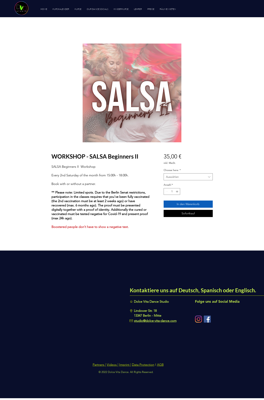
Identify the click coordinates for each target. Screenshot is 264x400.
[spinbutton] (172, 191)
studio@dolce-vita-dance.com (155, 321)
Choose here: (172, 170)
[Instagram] (198, 319)
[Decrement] (166, 191)
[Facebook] (207, 319)
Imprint (124, 365)
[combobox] (188, 176)
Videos (112, 365)
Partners (99, 365)
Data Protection (143, 365)
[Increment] (177, 191)
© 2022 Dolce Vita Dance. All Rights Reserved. (126, 372)
